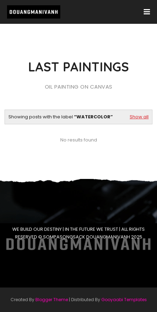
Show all (139, 116)
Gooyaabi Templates (124, 300)
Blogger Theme (51, 300)
